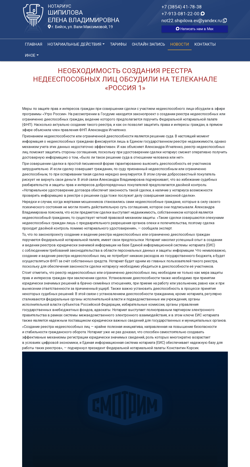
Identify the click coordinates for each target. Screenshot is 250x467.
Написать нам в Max (194, 29)
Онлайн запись (148, 44)
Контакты (205, 44)
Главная (33, 44)
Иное (30, 55)
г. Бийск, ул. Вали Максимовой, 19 (80, 27)
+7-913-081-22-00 (183, 13)
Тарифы (118, 44)
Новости (179, 44)
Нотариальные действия (74, 44)
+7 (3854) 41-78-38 (182, 7)
